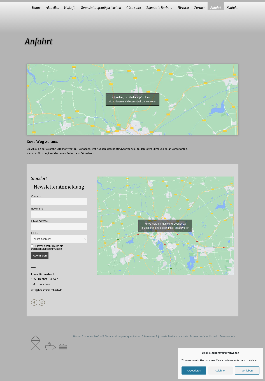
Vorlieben (247, 370)
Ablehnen (220, 370)
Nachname (37, 208)
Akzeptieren (194, 370)
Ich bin (34, 233)
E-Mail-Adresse (39, 221)
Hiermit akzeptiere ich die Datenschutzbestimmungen (47, 247)
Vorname (36, 196)
